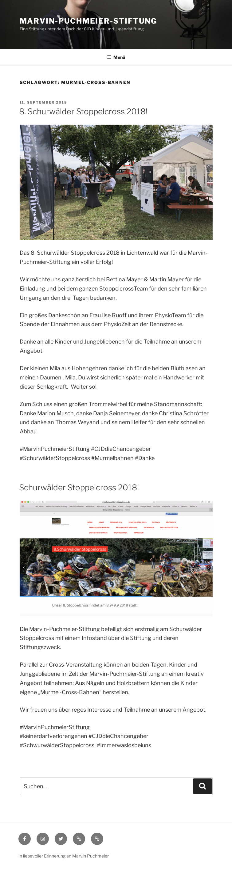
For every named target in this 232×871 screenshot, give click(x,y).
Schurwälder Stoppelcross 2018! (79, 487)
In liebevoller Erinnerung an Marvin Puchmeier (63, 855)
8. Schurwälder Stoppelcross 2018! (83, 111)
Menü (116, 57)
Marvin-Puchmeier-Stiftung (88, 21)
